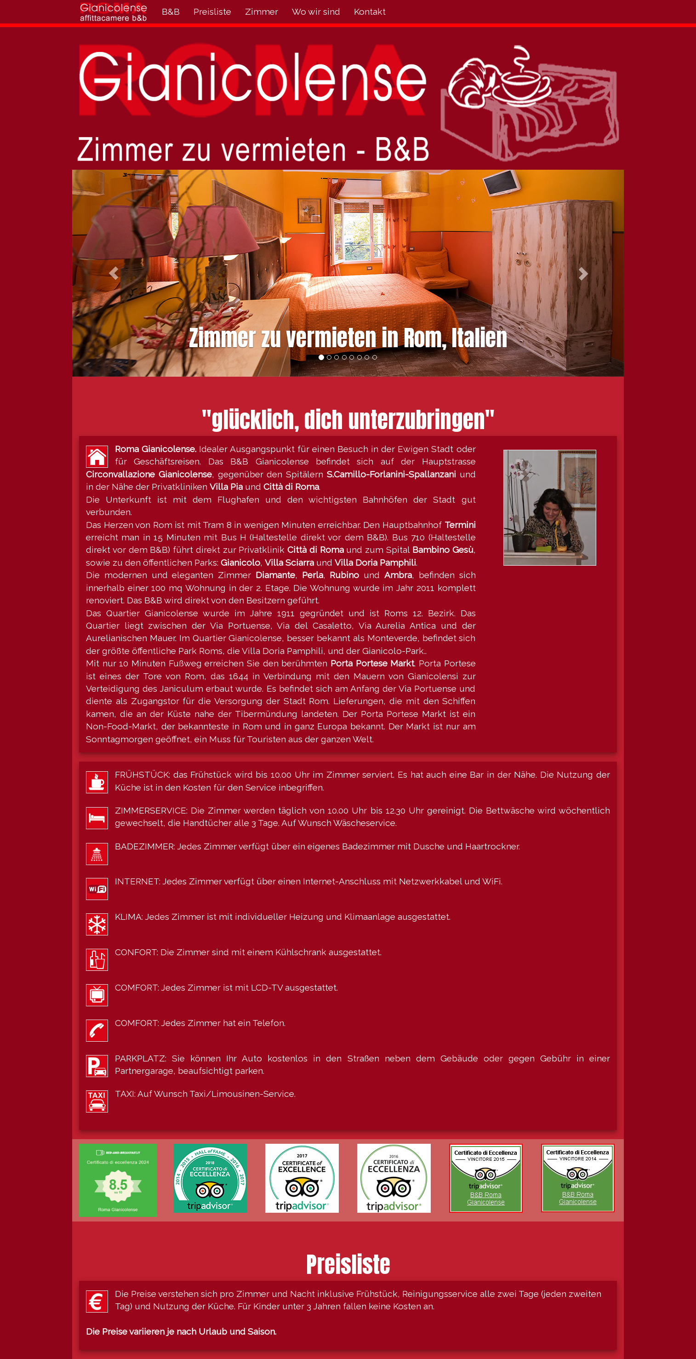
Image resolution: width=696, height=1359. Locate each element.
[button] (113, 273)
